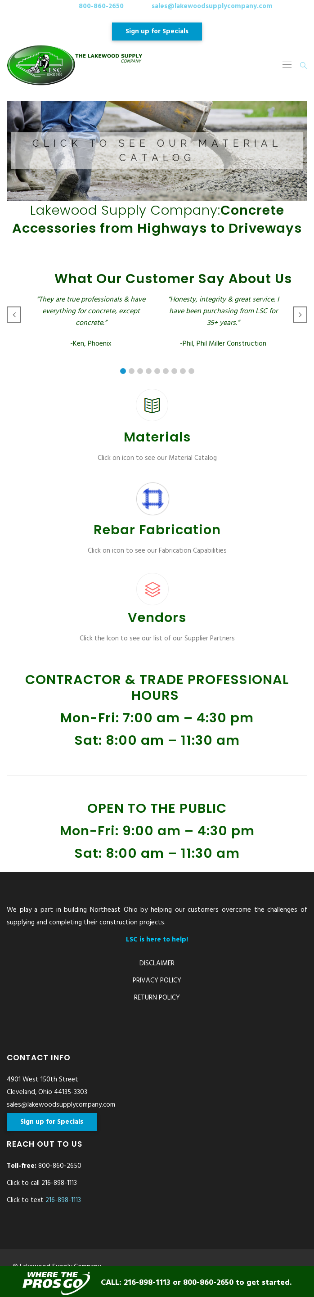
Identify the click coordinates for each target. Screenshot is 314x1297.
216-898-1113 (63, 1200)
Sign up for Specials (157, 31)
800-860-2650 (101, 6)
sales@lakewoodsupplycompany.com (212, 6)
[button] (157, 151)
